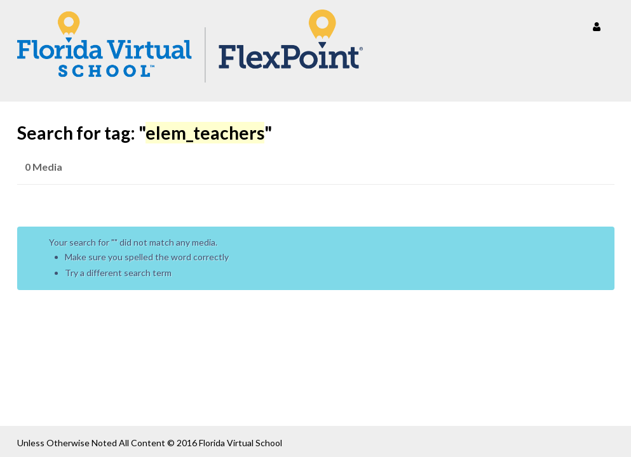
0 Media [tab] (43, 167)
